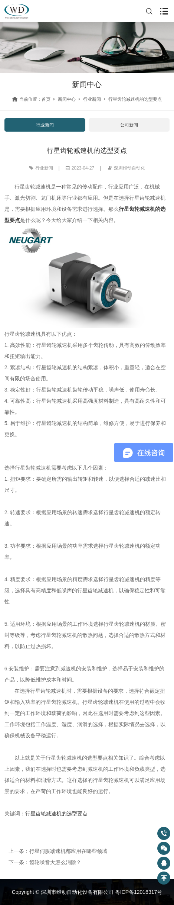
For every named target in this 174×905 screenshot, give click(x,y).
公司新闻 (129, 125)
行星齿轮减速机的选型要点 (56, 814)
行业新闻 (92, 99)
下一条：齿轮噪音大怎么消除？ (45, 862)
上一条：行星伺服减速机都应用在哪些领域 (58, 851)
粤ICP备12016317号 (138, 892)
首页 (46, 99)
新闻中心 (67, 99)
